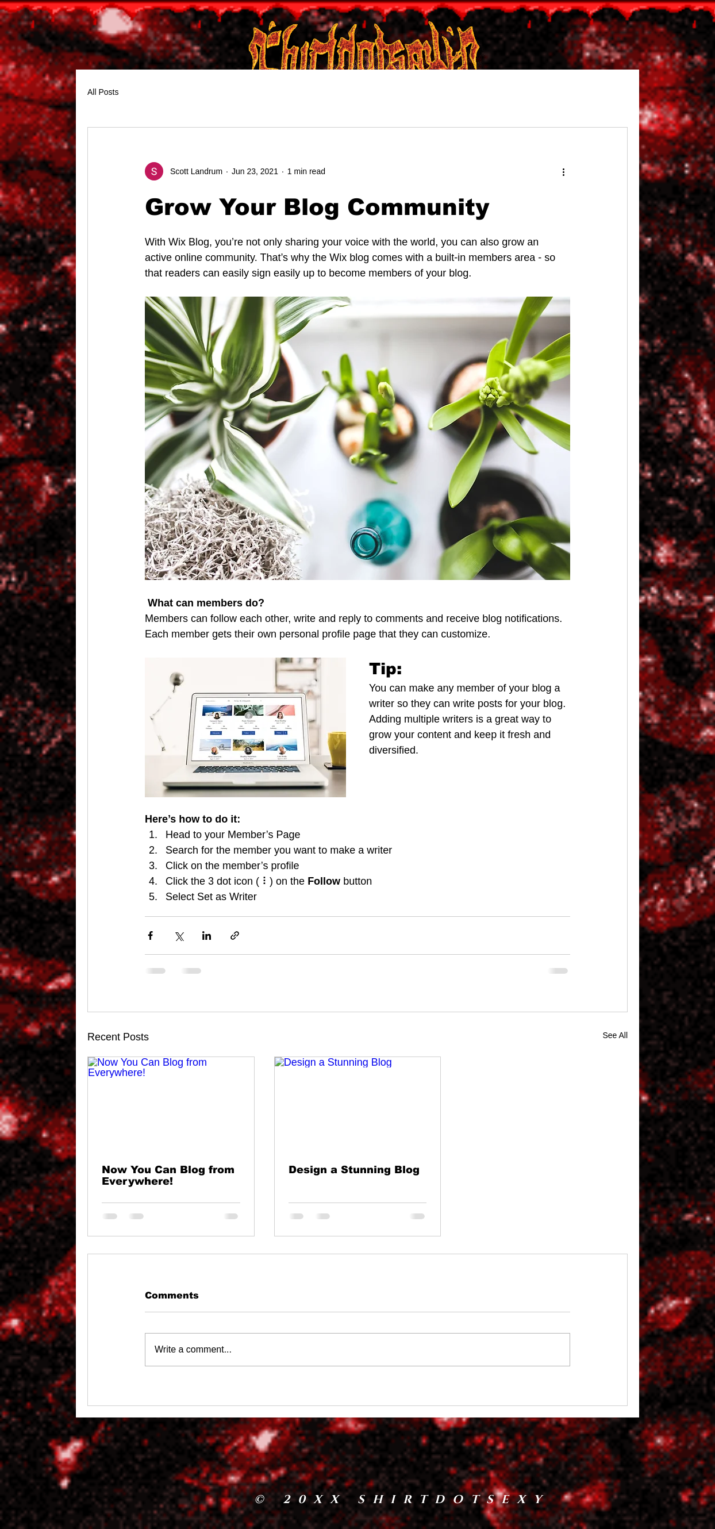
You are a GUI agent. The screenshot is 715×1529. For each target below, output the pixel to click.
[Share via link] (234, 935)
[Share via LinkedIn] (206, 935)
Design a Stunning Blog (354, 1169)
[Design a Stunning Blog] (358, 1103)
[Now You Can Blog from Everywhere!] (171, 1103)
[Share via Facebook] (150, 935)
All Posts (102, 92)
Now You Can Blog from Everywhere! (168, 1175)
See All (615, 1035)
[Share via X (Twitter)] (178, 935)
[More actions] (563, 171)
